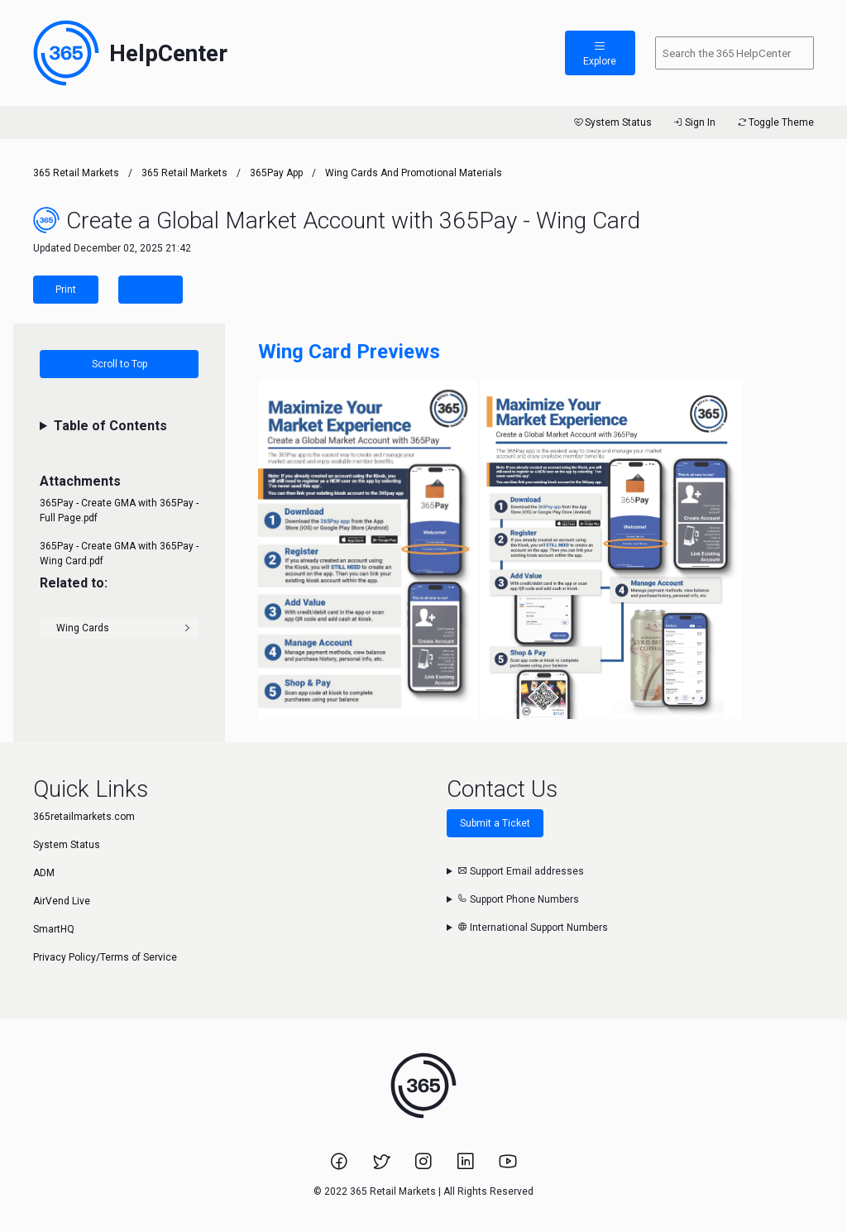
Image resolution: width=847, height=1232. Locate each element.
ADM (44, 873)
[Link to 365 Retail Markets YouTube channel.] (508, 1166)
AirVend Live (61, 901)
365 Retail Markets (76, 173)
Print (65, 289)
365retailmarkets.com (84, 816)
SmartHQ (53, 929)
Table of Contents (110, 426)
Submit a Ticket (495, 823)
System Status (612, 122)
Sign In (693, 122)
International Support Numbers (532, 927)
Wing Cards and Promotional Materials (413, 173)
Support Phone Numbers (518, 899)
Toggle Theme (774, 122)
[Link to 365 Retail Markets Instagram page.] (425, 1166)
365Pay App (276, 173)
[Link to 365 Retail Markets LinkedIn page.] (467, 1166)
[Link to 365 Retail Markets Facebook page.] (340, 1166)
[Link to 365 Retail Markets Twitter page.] (382, 1166)
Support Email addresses (520, 871)
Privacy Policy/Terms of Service (105, 957)
